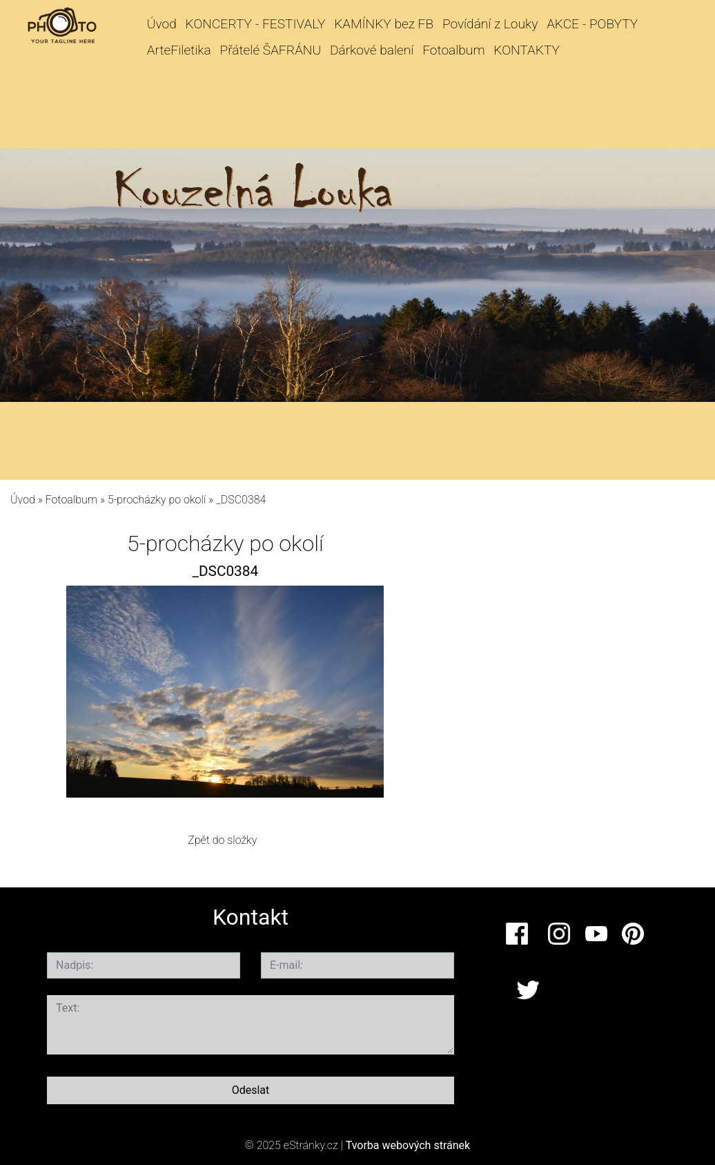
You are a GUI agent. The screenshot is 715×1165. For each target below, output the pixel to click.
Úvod (162, 24)
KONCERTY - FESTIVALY (256, 24)
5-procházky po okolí (157, 499)
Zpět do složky (222, 840)
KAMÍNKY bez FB (383, 24)
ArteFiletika (179, 50)
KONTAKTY (526, 50)
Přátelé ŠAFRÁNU (271, 50)
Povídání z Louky (490, 24)
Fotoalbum (453, 50)
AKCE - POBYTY (592, 24)
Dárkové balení (371, 50)
